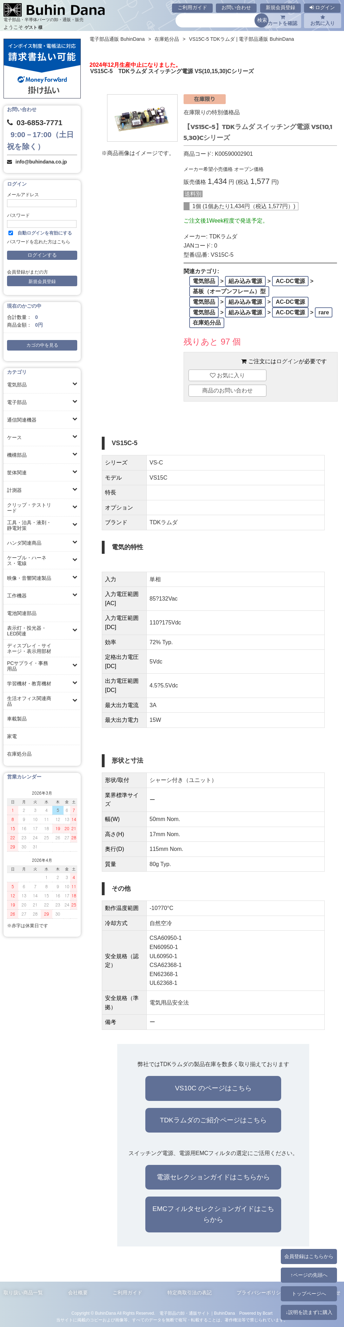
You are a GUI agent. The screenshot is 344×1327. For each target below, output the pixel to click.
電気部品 (17, 384)
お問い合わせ (236, 7)
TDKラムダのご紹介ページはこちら (213, 1120)
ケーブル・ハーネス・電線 (26, 560)
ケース (14, 437)
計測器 (14, 490)
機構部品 (17, 455)
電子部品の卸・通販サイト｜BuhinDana (197, 1313)
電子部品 (17, 402)
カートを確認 (282, 20)
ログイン (322, 7)
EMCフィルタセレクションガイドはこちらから (213, 1214)
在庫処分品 (19, 754)
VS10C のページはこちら (213, 1088)
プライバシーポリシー (261, 1292)
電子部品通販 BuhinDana (117, 39)
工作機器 (17, 595)
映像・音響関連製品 (29, 578)
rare (323, 312)
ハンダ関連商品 (24, 543)
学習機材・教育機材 (29, 683)
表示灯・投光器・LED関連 (26, 630)
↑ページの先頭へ (308, 1275)
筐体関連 (17, 472)
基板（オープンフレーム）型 (229, 291)
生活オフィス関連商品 (29, 701)
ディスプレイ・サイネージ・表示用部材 (29, 648)
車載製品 (17, 719)
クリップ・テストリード (29, 507)
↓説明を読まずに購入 (308, 1312)
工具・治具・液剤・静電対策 (29, 525)
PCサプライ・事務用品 (27, 666)
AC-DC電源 (290, 281)
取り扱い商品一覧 (23, 1292)
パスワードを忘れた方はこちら (38, 241)
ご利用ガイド (192, 7)
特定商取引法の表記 (189, 1292)
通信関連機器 (22, 420)
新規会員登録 (280, 7)
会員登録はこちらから (308, 1256)
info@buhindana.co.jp (41, 162)
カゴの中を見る (42, 345)
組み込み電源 (245, 281)
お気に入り (322, 20)
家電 (12, 736)
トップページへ (309, 1293)
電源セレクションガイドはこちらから (213, 1177)
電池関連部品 (22, 613)
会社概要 (78, 1292)
